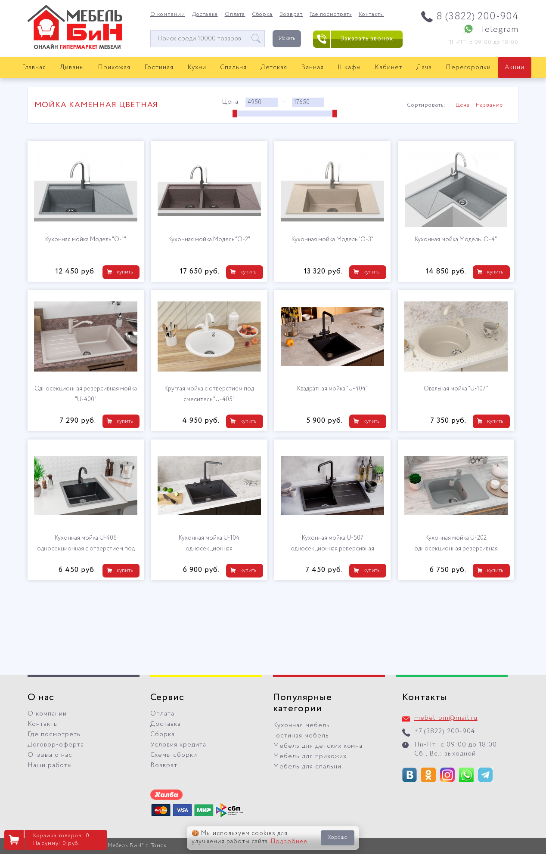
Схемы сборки (173, 755)
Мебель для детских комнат (319, 746)
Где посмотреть (331, 14)
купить (125, 272)
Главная (34, 67)
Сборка (262, 14)
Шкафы (349, 67)
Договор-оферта (56, 745)
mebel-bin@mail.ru (446, 718)
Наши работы (50, 765)
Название (489, 105)
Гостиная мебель (301, 735)
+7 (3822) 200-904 (444, 731)
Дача (424, 67)
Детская (274, 67)
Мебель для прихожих (310, 756)
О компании (167, 14)
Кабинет (389, 67)
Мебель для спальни (307, 766)
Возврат (291, 14)
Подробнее (289, 841)
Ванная (312, 67)
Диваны (72, 67)
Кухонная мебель (301, 725)
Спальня (233, 67)
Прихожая (114, 67)
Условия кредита (178, 745)
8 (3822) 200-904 (477, 16)
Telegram (499, 29)
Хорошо (337, 837)
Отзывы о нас (50, 755)
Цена (463, 105)
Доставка (205, 14)
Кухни (196, 67)
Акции (514, 67)
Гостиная (159, 67)
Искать (287, 38)
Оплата (235, 14)
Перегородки (468, 67)
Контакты (371, 14)
